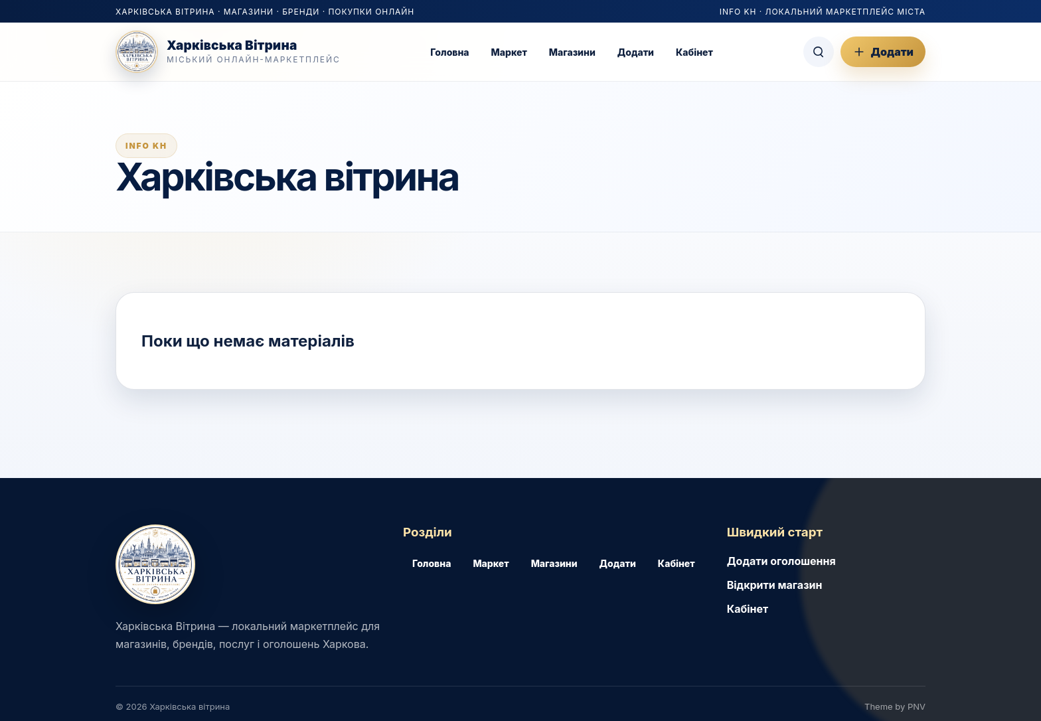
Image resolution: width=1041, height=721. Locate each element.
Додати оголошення (781, 561)
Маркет (509, 52)
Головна (449, 52)
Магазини (572, 52)
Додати (635, 52)
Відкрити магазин (775, 585)
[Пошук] (818, 52)
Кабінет (694, 52)
